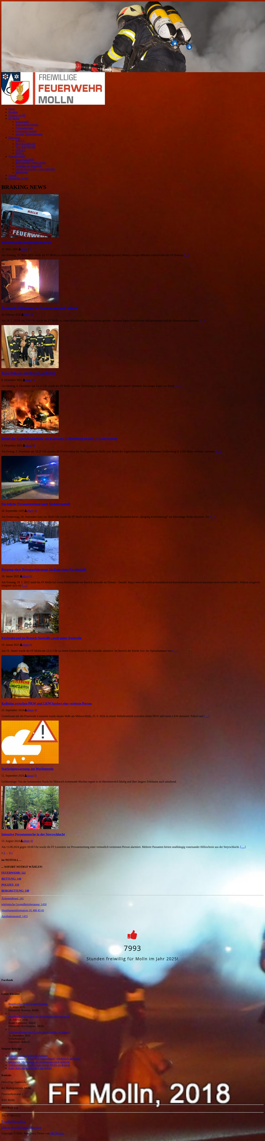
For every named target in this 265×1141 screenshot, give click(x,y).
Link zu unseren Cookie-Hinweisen (21, 1127)
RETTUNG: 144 (11, 878)
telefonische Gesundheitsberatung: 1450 (24, 904)
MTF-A (19, 153)
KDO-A (20, 140)
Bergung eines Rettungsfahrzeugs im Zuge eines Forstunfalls (43, 569)
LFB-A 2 (20, 150)
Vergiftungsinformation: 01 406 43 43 (22, 910)
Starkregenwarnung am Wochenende (27, 769)
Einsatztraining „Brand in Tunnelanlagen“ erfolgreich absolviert (44, 1058)
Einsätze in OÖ (17, 115)
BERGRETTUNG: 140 (15, 890)
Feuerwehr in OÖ (18, 178)
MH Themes (57, 1133)
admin (24, 249)
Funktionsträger (24, 127)
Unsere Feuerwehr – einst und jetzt (35, 169)
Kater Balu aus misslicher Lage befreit (28, 373)
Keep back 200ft (24, 159)
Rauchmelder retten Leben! (30, 162)
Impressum (21, 172)
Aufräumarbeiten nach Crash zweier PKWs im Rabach (39, 1032)
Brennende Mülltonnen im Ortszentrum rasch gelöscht (39, 308)
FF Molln (13, 118)
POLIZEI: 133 (10, 884)
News (11, 108)
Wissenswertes (16, 156)
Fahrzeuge (14, 137)
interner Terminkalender (29, 134)
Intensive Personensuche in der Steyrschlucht (33, 834)
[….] (186, 255)
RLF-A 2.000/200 (25, 143)
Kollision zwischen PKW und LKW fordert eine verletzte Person (46, 703)
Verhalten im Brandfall (28, 165)
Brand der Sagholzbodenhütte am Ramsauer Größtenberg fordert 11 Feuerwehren (59, 438)
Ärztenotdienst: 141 (12, 898)
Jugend (12, 175)
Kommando (22, 121)
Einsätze (13, 112)
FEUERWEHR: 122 (13, 872)
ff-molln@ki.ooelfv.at (13, 1121)
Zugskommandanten (26, 124)
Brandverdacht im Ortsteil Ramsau (26, 242)
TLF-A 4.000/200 (25, 146)
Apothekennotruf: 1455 (14, 916)
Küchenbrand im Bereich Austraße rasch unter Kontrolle (41, 638)
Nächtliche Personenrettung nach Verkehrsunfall (35, 504)
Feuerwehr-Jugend (25, 131)
